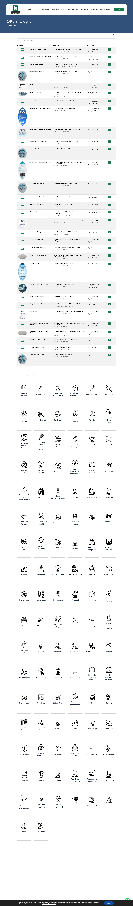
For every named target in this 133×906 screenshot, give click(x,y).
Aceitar (111, 903)
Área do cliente (73, 10)
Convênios (45, 10)
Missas (63, 10)
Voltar (114, 34)
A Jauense (27, 10)
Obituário (85, 10)
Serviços (36, 10)
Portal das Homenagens (100, 10)
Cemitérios (55, 10)
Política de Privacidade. (48, 904)
